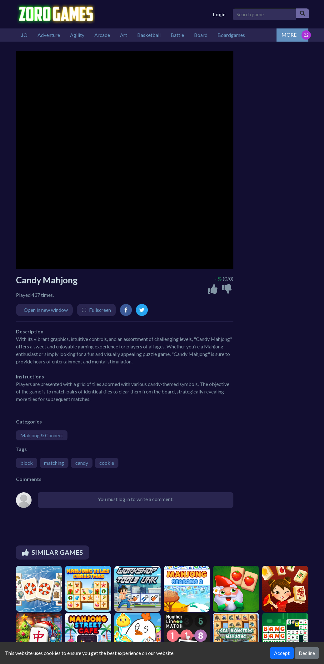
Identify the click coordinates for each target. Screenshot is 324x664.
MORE (289, 35)
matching (54, 463)
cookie (106, 463)
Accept (282, 653)
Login (219, 14)
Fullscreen (100, 310)
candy (81, 463)
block (26, 463)
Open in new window (46, 310)
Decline (307, 653)
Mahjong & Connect (41, 435)
